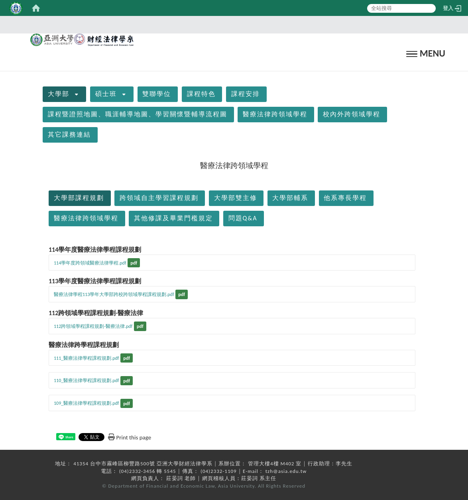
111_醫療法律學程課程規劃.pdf (86, 358)
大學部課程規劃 (79, 198)
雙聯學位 (156, 94)
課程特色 (201, 94)
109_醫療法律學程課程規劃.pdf (86, 403)
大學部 (58, 94)
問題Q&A (243, 218)
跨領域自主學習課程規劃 (159, 198)
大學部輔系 (290, 198)
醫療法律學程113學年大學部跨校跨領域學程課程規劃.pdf (114, 294)
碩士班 (106, 94)
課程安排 (245, 94)
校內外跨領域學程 (351, 114)
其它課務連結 (69, 134)
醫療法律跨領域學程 (275, 114)
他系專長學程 (345, 198)
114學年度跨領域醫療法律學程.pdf (90, 263)
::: (232, 24)
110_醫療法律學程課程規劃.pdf (86, 380)
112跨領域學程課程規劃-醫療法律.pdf (93, 326)
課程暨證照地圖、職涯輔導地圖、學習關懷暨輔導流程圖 (137, 114)
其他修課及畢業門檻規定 (173, 218)
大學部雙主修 (235, 198)
